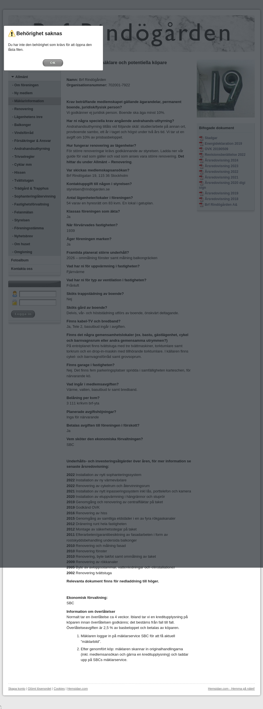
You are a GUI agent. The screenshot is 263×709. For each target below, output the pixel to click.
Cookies (59, 688)
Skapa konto (16, 688)
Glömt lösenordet (39, 688)
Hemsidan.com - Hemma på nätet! (231, 688)
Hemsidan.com (77, 688)
